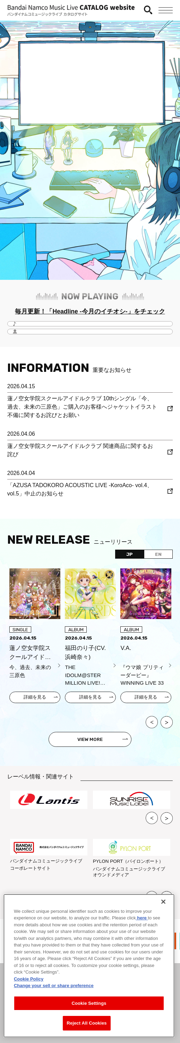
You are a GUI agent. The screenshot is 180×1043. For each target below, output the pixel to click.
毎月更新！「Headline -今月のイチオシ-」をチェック (90, 311)
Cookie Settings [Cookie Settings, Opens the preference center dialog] (88, 1003)
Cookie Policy (28, 979)
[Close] (163, 901)
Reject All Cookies (86, 1023)
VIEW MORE (90, 739)
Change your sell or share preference (54, 985)
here (142, 917)
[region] (88, 965)
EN (158, 554)
